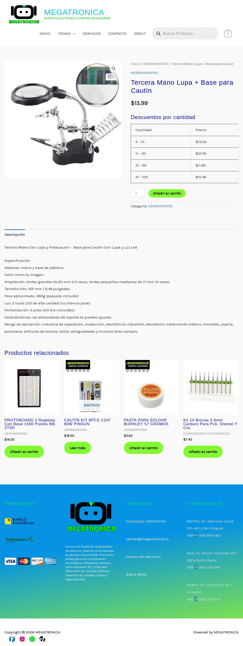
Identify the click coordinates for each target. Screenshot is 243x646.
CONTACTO (117, 33)
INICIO (45, 33)
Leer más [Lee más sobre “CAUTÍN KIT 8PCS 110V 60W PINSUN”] (77, 448)
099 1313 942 (209, 567)
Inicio (135, 64)
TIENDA (64, 33)
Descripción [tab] (14, 234)
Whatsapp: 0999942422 (146, 521)
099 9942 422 (210, 535)
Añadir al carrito (167, 193)
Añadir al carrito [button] (24, 451)
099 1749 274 (209, 599)
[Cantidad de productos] (138, 193)
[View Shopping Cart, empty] (227, 33)
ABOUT (140, 33)
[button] (114, 69)
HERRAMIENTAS (156, 64)
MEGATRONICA (74, 12)
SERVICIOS (92, 33)
